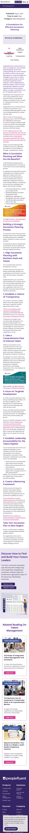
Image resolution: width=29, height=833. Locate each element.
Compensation (20, 56)
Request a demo (8, 588)
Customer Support (19, 789)
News (4, 812)
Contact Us (19, 815)
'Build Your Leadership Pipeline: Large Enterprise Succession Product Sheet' (14, 517)
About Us (19, 809)
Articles (4, 809)
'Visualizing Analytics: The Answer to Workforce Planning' (14, 387)
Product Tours (6, 800)
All (9, 48)
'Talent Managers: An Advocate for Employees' (14, 220)
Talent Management (8, 6)
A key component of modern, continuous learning (12, 499)
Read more (9, 673)
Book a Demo (18, 2)
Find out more (8, 584)
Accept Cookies (11, 829)
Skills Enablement (20, 49)
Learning (9, 56)
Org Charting (14, 60)
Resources (5, 815)
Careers (18, 812)
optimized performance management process (13, 315)
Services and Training (20, 793)
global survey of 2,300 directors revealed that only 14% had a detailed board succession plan (14, 132)
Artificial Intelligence (19, 797)
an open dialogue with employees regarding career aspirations (12, 311)
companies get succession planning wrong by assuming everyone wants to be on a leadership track (14, 424)
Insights (19, 52)
